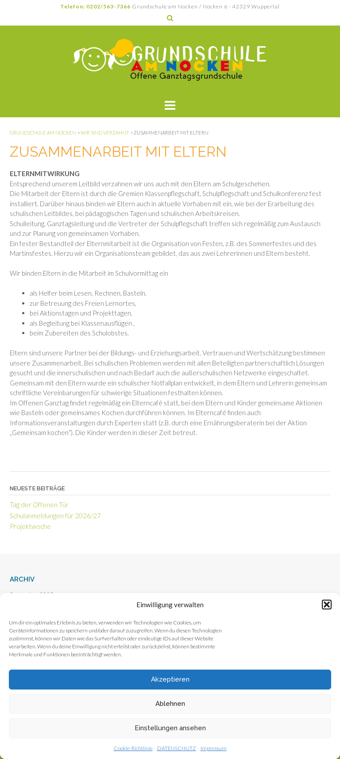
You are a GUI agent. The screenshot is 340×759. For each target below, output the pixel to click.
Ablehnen (170, 704)
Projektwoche (30, 526)
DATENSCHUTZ (176, 748)
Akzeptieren (170, 679)
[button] (326, 604)
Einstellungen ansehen (170, 728)
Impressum (214, 748)
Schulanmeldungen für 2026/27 (55, 516)
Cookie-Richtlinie (133, 748)
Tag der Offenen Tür (39, 505)
